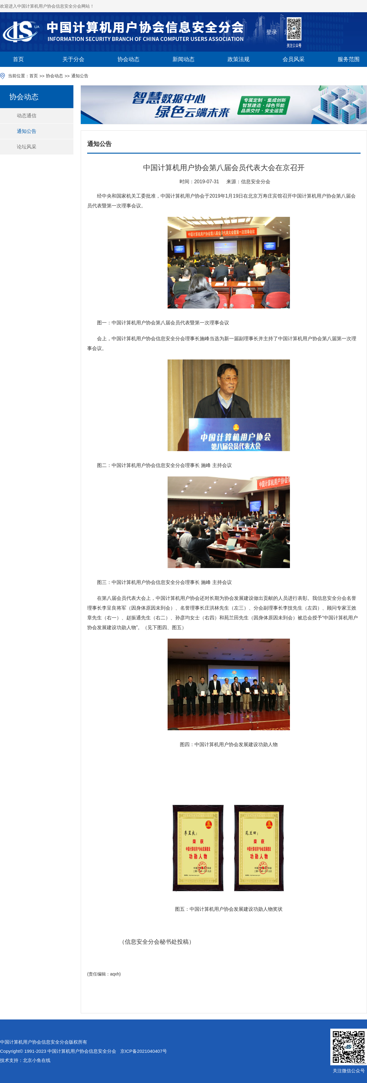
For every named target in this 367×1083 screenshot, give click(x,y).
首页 (18, 59)
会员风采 (294, 59)
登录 (271, 32)
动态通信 (26, 115)
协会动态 (128, 59)
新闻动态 (183, 59)
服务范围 (349, 59)
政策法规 (239, 59)
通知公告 (79, 75)
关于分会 (73, 59)
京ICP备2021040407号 (143, 1051)
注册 (289, 32)
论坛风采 (26, 146)
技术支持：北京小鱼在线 (25, 1060)
